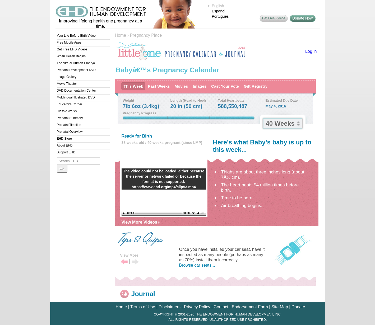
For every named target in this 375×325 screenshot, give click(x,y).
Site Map (279, 307)
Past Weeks (159, 86)
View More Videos (141, 222)
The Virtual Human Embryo (76, 63)
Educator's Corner (69, 104)
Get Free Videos (273, 18)
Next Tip (135, 262)
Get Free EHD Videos (72, 49)
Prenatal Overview (70, 132)
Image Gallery (67, 77)
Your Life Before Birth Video (76, 35)
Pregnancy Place (146, 35)
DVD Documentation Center (76, 90)
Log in (311, 51)
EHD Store (64, 138)
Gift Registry (255, 86)
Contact (221, 307)
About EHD (65, 145)
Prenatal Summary (70, 118)
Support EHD (66, 152)
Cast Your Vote (225, 86)
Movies (181, 86)
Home (120, 35)
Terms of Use (142, 307)
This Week (133, 86)
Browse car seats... (197, 265)
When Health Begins (71, 56)
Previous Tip (124, 262)
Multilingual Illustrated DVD (76, 97)
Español (218, 11)
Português (220, 16)
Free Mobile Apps (69, 42)
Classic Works (67, 111)
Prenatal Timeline (69, 125)
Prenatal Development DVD (76, 70)
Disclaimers (169, 307)
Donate (298, 307)
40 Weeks (280, 123)
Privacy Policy (197, 307)
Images (199, 86)
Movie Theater (67, 84)
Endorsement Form (250, 307)
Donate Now (302, 18)
